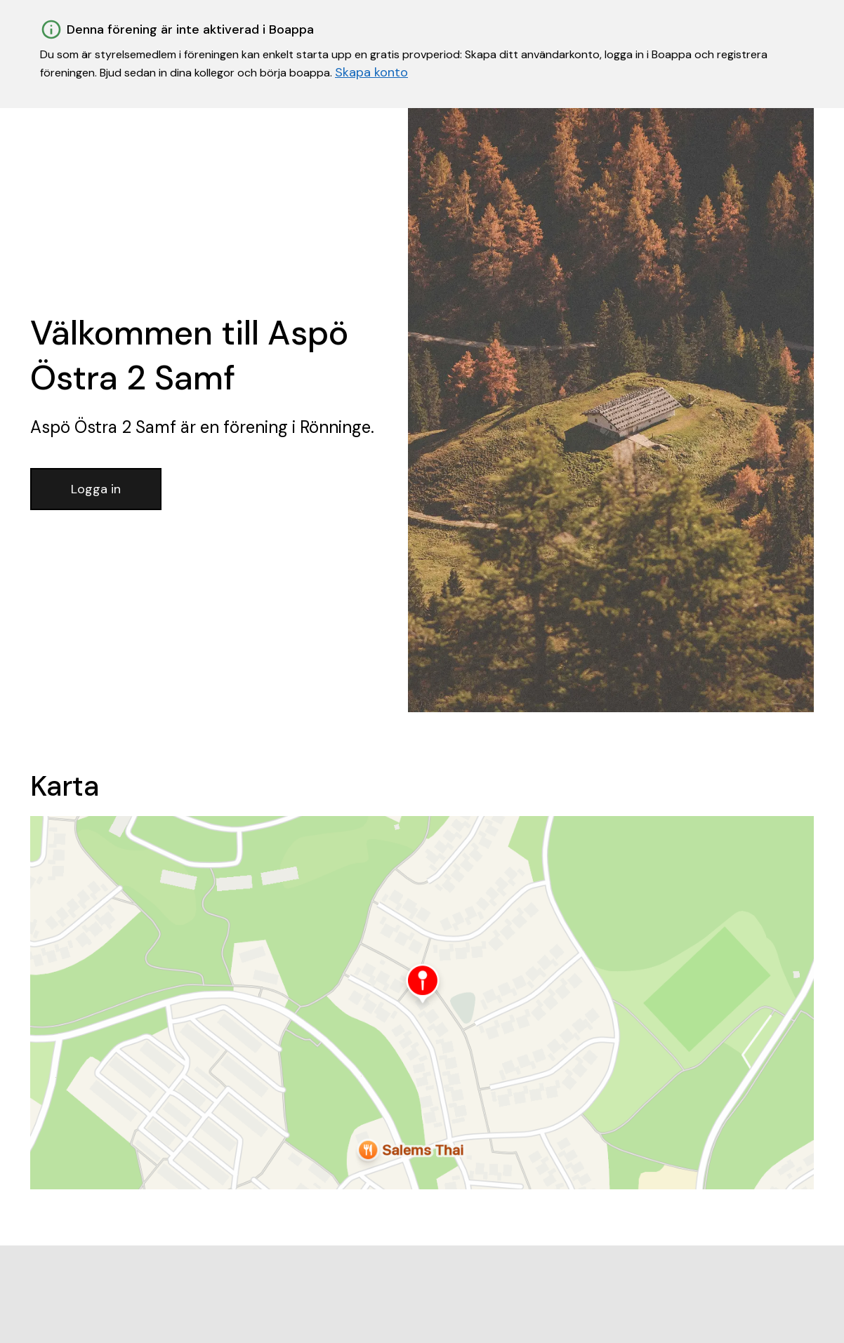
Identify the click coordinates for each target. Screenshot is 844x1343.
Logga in (96, 489)
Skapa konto (371, 72)
